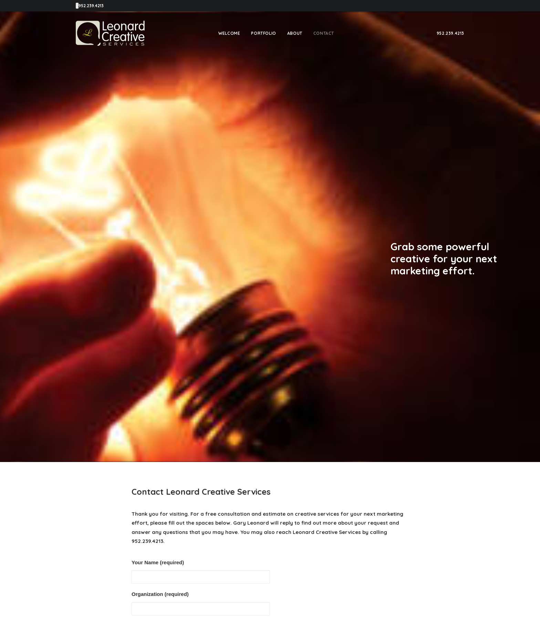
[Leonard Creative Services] (110, 33)
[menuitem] (229, 33)
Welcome (229, 33)
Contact (323, 33)
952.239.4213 (450, 33)
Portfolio (263, 33)
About (294, 33)
